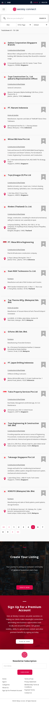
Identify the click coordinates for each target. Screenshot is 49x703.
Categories (6, 685)
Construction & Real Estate (16, 50)
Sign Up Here (24, 641)
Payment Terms (29, 690)
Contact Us (28, 693)
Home (4, 679)
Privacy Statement (30, 682)
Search (42, 18)
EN (2, 2)
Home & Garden (13, 115)
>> (18, 532)
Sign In (35, 2)
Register (44, 2)
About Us (5, 688)
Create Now (25, 587)
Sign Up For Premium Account (12, 690)
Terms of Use (28, 679)
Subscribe (25, 672)
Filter (8, 25)
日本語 (8, 2)
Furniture (11, 279)
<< (4, 527)
